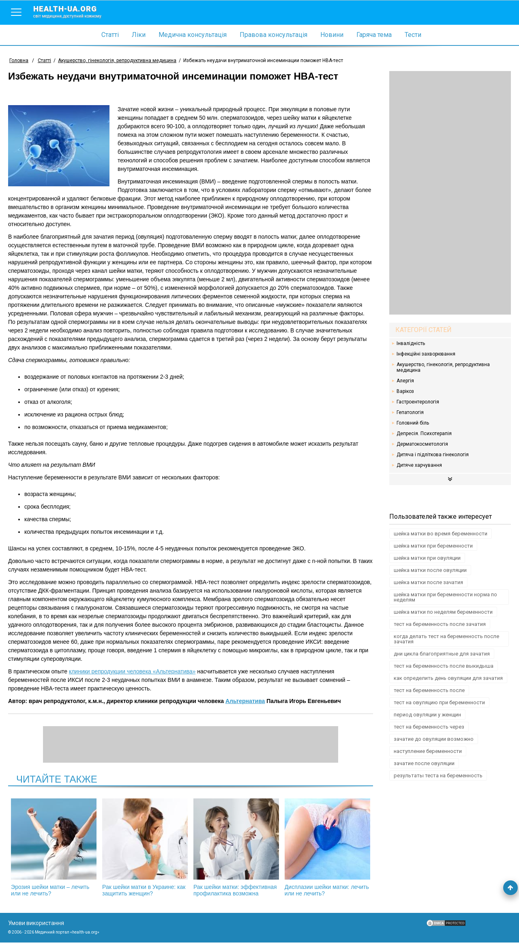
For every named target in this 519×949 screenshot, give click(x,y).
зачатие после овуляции (424, 763)
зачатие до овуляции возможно (434, 739)
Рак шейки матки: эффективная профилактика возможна (234, 850)
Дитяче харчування (419, 465)
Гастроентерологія (418, 402)
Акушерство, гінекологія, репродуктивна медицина (443, 367)
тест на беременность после (429, 690)
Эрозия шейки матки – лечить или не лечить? (60, 847)
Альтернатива (245, 701)
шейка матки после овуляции (430, 570)
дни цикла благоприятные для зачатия (442, 654)
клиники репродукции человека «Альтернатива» (132, 671)
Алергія (405, 381)
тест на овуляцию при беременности (439, 702)
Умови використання (36, 929)
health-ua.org (73, 11)
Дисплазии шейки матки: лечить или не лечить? (320, 847)
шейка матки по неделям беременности (443, 612)
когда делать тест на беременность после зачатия (446, 639)
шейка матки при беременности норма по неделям (445, 597)
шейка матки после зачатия (428, 582)
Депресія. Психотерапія (424, 433)
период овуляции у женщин (427, 715)
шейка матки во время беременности (440, 534)
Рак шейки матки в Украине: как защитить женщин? (147, 847)
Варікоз (405, 391)
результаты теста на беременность (438, 775)
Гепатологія (410, 412)
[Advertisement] (450, 193)
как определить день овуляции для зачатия (448, 678)
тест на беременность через (429, 727)
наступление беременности (428, 751)
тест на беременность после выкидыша (443, 666)
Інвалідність (411, 343)
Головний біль (413, 423)
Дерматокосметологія (422, 444)
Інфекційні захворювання (426, 354)
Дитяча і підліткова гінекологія (433, 454)
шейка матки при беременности (433, 546)
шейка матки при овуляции (427, 558)
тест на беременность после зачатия (440, 624)
